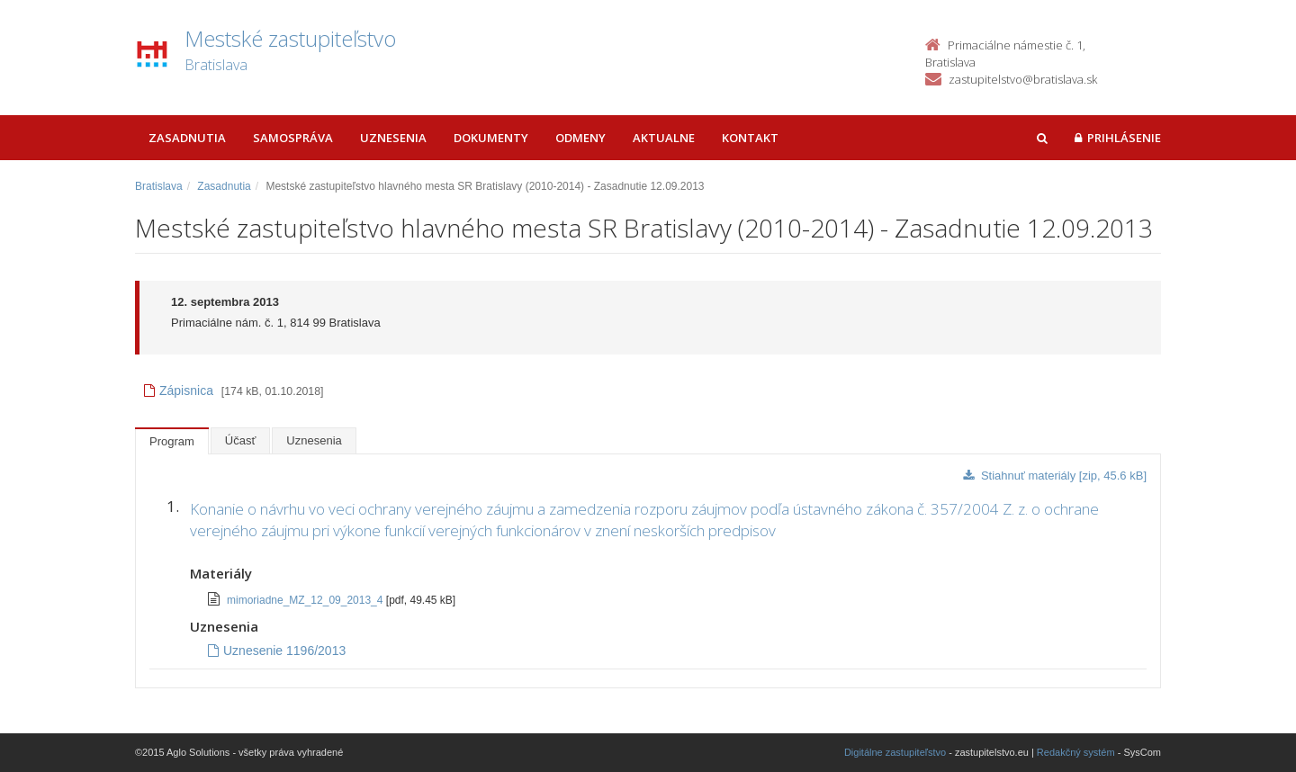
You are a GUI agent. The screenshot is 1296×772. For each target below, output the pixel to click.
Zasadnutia (187, 138)
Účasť (240, 440)
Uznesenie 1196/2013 (277, 650)
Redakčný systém (1076, 752)
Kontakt (750, 138)
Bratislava (159, 186)
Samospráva (293, 138)
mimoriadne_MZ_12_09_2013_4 (306, 600)
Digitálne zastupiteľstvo (895, 752)
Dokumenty (491, 138)
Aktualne (664, 138)
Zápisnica (178, 390)
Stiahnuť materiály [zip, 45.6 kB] (1055, 475)
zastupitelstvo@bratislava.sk (1023, 79)
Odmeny (580, 138)
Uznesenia (393, 138)
